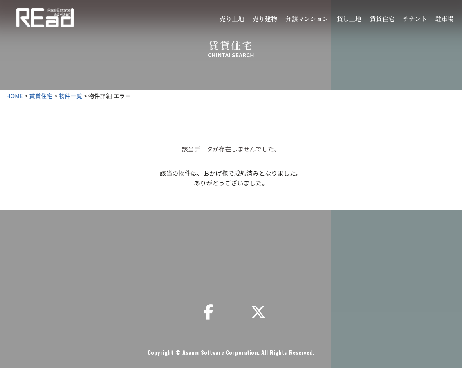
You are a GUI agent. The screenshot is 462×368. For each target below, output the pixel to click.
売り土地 (232, 18)
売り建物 (264, 18)
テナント (415, 18)
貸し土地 (348, 18)
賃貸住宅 (382, 18)
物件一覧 (71, 95)
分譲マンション (306, 18)
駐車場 (444, 18)
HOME (14, 95)
